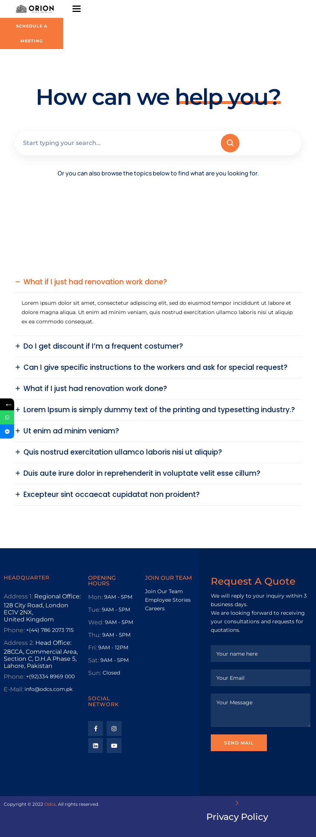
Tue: (94, 609)
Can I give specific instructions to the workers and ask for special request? (155, 367)
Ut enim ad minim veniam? (71, 431)
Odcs (50, 804)
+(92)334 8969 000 (50, 676)
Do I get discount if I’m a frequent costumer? (103, 346)
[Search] (230, 143)
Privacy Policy (237, 816)
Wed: (95, 622)
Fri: (92, 647)
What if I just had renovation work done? (95, 282)
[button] (158, 282)
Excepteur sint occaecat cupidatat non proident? (111, 495)
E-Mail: (13, 689)
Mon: (95, 597)
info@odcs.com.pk (48, 689)
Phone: (14, 630)
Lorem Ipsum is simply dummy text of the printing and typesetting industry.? (159, 410)
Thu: (94, 635)
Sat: (93, 660)
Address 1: (18, 596)
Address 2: (19, 642)
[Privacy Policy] (237, 803)
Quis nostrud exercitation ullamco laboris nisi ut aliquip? (122, 452)
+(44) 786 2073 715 (50, 630)
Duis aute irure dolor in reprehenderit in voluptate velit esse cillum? (141, 473)
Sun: (94, 672)
